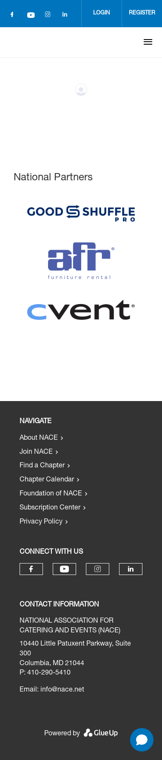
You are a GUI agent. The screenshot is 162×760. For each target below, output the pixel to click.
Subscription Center (50, 508)
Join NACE (36, 452)
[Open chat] (141, 739)
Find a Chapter (42, 466)
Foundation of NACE (51, 494)
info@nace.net (62, 690)
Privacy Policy (41, 522)
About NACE (39, 438)
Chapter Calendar (47, 480)
